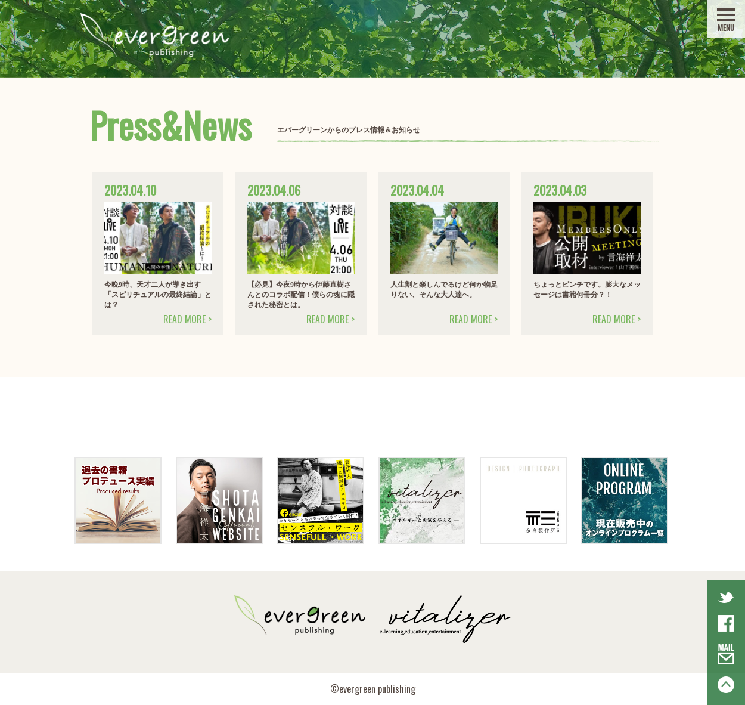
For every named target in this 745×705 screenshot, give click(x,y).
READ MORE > (187, 319)
